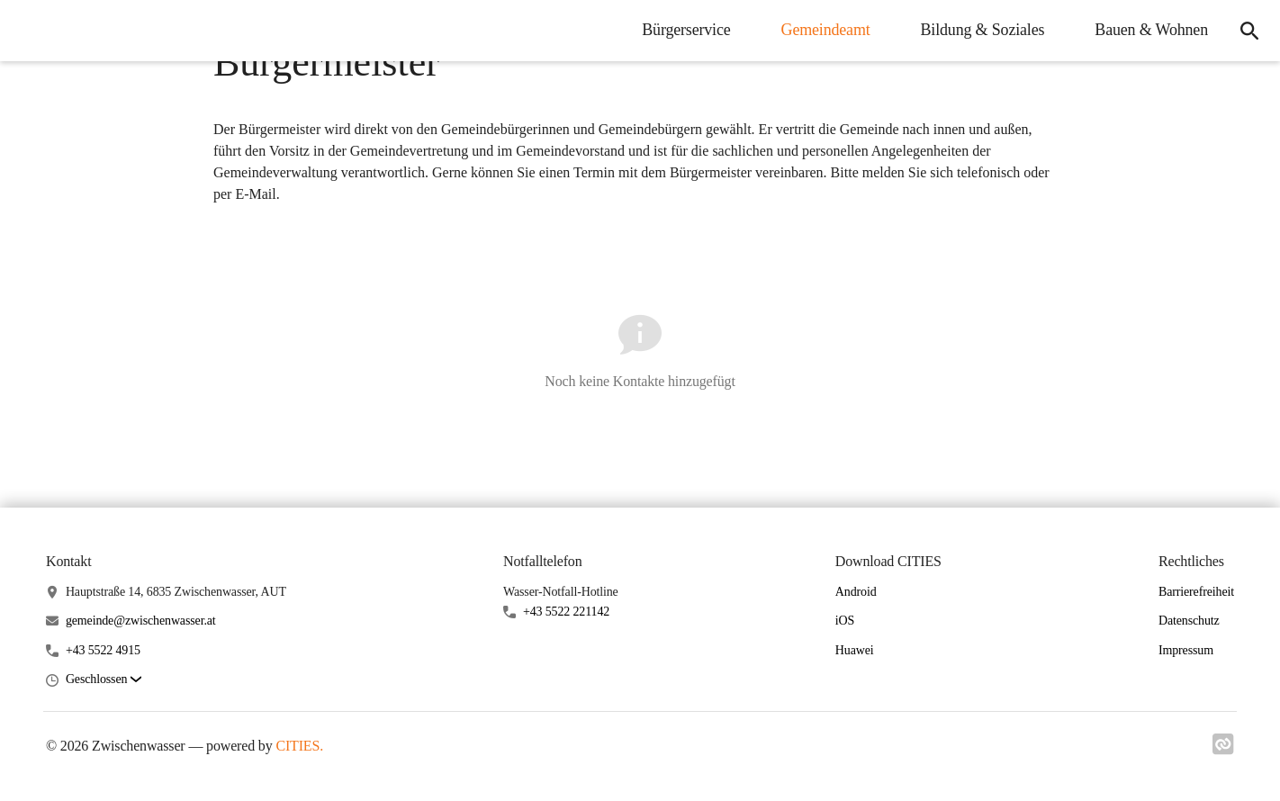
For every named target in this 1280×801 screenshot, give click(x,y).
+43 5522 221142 (566, 611)
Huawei (854, 650)
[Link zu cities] (1223, 750)
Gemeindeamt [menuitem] (825, 30)
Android (856, 591)
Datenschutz (1189, 620)
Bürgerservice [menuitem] (686, 30)
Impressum (1185, 650)
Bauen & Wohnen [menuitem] (1151, 30)
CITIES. (299, 745)
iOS (844, 620)
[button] (103, 679)
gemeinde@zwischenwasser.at (141, 620)
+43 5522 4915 (103, 650)
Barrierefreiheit (1196, 591)
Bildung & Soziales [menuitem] (983, 30)
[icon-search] (1249, 31)
